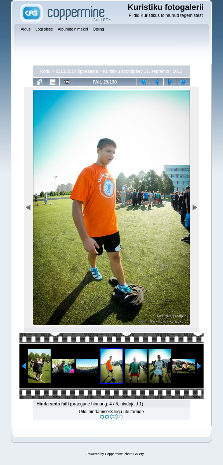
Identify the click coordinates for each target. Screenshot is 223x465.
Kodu (45, 71)
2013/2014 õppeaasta (76, 71)
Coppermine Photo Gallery (124, 454)
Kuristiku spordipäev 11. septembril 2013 (143, 71)
